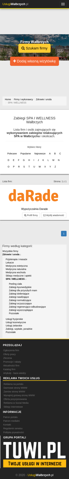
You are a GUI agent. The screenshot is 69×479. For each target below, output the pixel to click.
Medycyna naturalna (16, 269)
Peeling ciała (15, 284)
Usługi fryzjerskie (14, 319)
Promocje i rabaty (12, 361)
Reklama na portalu (13, 384)
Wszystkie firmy (10, 251)
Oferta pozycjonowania (15, 399)
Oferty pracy (9, 354)
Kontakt (7, 424)
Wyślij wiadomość (53, 215)
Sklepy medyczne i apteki (18, 275)
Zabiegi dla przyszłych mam (23, 290)
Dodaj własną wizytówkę (34, 61)
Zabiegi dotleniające (19, 293)
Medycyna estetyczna (17, 266)
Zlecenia (7, 358)
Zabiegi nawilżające (19, 297)
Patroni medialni (11, 421)
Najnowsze (39, 153)
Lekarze (10, 262)
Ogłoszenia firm (11, 350)
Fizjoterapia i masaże (16, 259)
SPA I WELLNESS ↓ (16, 279)
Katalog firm (9, 369)
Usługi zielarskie (14, 325)
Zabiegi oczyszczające (20, 303)
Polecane (12, 153)
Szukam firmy (34, 48)
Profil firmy (31, 215)
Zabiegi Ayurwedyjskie (20, 287)
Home (8, 99)
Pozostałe (14, 313)
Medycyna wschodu (16, 272)
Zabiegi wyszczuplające (21, 310)
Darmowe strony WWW (15, 388)
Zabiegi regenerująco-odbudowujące (27, 306)
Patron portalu (10, 417)
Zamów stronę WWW (14, 391)
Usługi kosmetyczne (16, 322)
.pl (15, 4)
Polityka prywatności (13, 432)
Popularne (25, 153)
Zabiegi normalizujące (20, 300)
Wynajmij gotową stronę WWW (19, 395)
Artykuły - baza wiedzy (14, 373)
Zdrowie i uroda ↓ (11, 254)
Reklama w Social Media (16, 403)
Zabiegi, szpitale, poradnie (19, 329)
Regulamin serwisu (12, 428)
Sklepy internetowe (13, 406)
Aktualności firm (11, 365)
